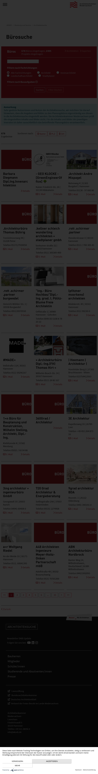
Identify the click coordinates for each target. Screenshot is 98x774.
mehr (81, 765)
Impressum (78, 770)
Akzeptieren (49, 765)
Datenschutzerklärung (89, 770)
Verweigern (16, 765)
